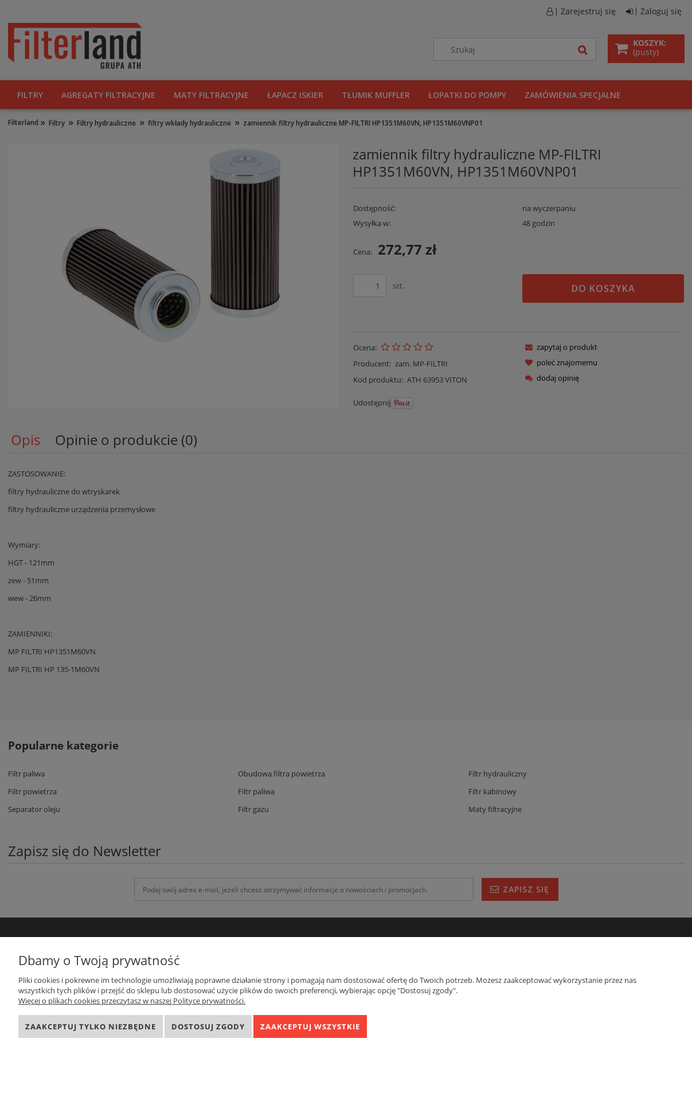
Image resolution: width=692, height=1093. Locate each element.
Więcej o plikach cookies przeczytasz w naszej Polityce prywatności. (131, 1001)
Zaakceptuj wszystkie (310, 1026)
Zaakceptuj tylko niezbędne (90, 1026)
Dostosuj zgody (208, 1026)
